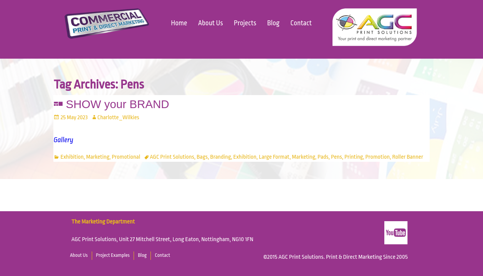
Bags (202, 157)
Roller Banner (407, 157)
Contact (301, 23)
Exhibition (72, 157)
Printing (353, 157)
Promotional (126, 157)
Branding (220, 157)
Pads (323, 157)
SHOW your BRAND (117, 104)
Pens (336, 157)
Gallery (63, 140)
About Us (210, 23)
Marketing (97, 157)
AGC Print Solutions (172, 157)
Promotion (377, 157)
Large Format (274, 157)
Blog (273, 23)
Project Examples (113, 255)
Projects (245, 23)
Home (179, 23)
